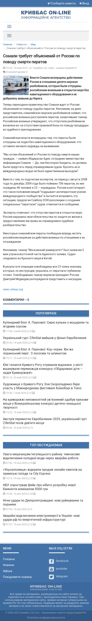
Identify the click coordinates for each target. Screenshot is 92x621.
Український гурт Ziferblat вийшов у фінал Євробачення (44, 338)
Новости (21, 44)
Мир (33, 44)
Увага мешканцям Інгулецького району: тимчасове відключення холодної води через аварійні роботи (41, 456)
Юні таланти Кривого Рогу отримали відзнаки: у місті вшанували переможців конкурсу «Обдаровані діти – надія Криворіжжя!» (43, 369)
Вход (84, 3)
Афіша (7, 571)
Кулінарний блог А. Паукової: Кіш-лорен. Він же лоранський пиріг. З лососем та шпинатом (38, 351)
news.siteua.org (13, 289)
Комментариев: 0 (15, 72)
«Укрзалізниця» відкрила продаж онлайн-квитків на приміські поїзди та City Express (42, 471)
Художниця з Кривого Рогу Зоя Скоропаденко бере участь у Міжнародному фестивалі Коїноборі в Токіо (42, 386)
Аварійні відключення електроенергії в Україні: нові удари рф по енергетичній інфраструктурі (41, 518)
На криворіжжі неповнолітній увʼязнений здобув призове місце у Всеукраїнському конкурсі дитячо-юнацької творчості (45, 403)
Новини (8, 565)
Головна (9, 559)
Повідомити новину (17, 577)
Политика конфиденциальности (46, 617)
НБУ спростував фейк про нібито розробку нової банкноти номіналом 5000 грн (39, 487)
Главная (7, 44)
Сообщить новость (62, 3)
